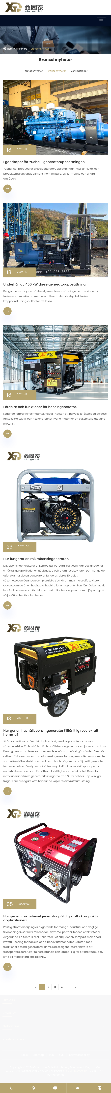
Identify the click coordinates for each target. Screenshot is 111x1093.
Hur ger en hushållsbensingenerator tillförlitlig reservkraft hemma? (50, 733)
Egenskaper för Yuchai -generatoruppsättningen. (44, 162)
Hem (10, 48)
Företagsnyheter (33, 71)
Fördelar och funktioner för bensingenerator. (40, 407)
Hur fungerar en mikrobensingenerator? (36, 559)
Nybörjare (21, 48)
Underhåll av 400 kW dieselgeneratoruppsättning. (44, 284)
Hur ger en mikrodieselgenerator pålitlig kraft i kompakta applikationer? (50, 918)
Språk (98, 6)
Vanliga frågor (79, 71)
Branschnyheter (40, 48)
